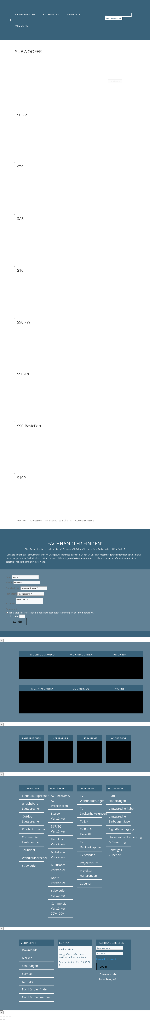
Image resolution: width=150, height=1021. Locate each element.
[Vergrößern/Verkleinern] (1, 1016)
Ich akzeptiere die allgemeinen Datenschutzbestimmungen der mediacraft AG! (51, 612)
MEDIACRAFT (23, 25)
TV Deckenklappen (90, 844)
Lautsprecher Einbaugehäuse (119, 818)
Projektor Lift (89, 863)
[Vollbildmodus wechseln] (4, 1016)
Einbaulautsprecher (33, 796)
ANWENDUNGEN (25, 14)
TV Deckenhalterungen (91, 811)
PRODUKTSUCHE (113, 18)
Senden (18, 622)
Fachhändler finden (35, 989)
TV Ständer (87, 855)
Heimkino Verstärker (58, 841)
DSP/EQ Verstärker (58, 828)
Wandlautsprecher (33, 858)
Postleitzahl (11, 593)
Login (103, 966)
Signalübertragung (120, 829)
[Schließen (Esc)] (10, 1016)
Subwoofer (29, 866)
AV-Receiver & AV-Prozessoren (60, 801)
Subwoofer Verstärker (58, 893)
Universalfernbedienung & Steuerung (120, 839)
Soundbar (28, 850)
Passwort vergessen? (106, 959)
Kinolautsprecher (33, 829)
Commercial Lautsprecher (31, 839)
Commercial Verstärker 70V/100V (59, 908)
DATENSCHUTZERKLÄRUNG (58, 521)
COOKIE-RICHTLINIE (84, 521)
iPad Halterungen (117, 798)
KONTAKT (21, 521)
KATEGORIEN (51, 14)
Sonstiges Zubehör (115, 852)
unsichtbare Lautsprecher (31, 806)
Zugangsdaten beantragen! (109, 976)
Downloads (29, 950)
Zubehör (86, 884)
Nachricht (10, 603)
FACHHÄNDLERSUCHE (75, 506)
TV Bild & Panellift (86, 831)
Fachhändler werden (36, 997)
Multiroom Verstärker (58, 867)
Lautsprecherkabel (120, 808)
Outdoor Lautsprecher (31, 818)
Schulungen (30, 966)
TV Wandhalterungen (91, 798)
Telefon (9, 582)
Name (9, 577)
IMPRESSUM (36, 521)
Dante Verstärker (58, 880)
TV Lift (84, 821)
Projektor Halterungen (88, 873)
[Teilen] (7, 1016)
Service (27, 974)
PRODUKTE (73, 14)
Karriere (27, 982)
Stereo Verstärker (58, 816)
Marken (27, 958)
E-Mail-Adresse (13, 588)
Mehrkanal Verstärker (58, 854)
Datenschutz (12, 609)
